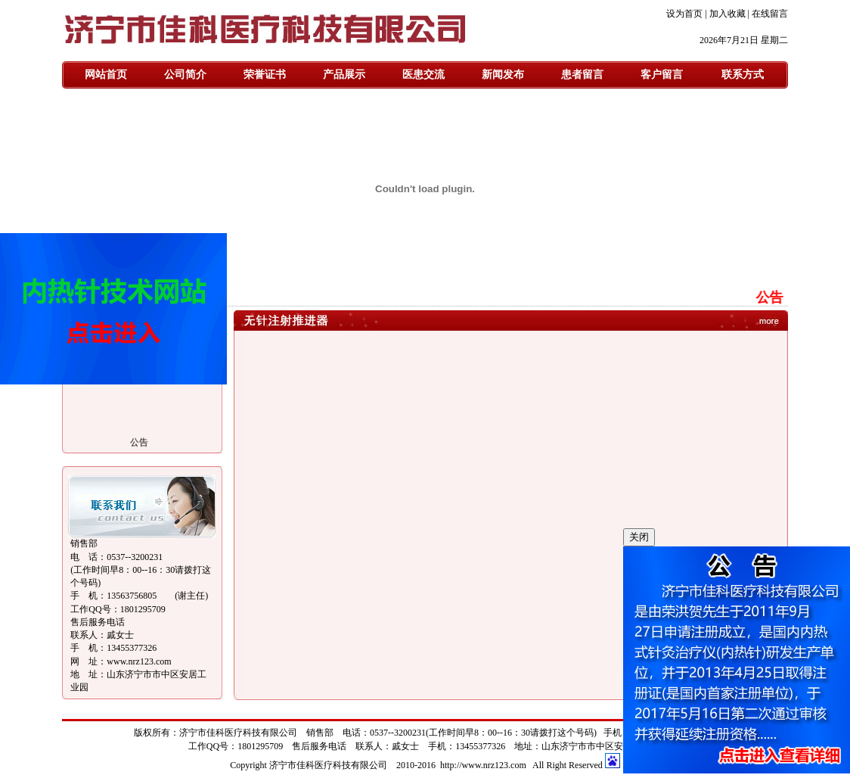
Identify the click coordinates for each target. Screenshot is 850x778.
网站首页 (106, 74)
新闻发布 (503, 74)
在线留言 (770, 13)
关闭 (639, 537)
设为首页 (684, 13)
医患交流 (423, 74)
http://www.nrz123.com (483, 765)
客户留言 (662, 74)
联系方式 (742, 74)
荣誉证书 (265, 74)
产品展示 (344, 74)
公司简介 (185, 74)
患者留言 (582, 74)
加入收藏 (727, 13)
